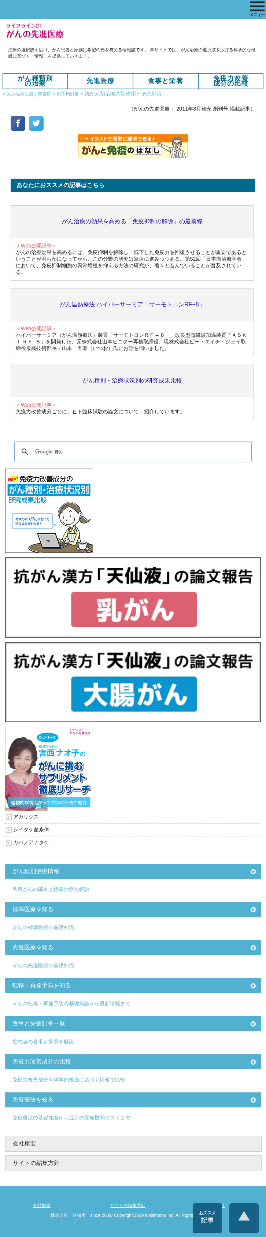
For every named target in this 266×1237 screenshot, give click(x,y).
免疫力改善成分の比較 (230, 81)
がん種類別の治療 (35, 81)
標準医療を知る (32, 909)
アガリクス (26, 817)
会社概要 (24, 1143)
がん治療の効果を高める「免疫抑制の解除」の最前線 (132, 221)
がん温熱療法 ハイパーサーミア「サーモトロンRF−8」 (132, 304)
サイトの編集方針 (36, 1163)
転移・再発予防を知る (41, 985)
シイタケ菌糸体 (31, 829)
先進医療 (100, 80)
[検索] (131, 451)
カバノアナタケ (31, 842)
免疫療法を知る (32, 1099)
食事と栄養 (165, 80)
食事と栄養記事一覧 (38, 1023)
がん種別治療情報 (35, 871)
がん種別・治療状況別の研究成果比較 (132, 380)
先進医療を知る (32, 947)
